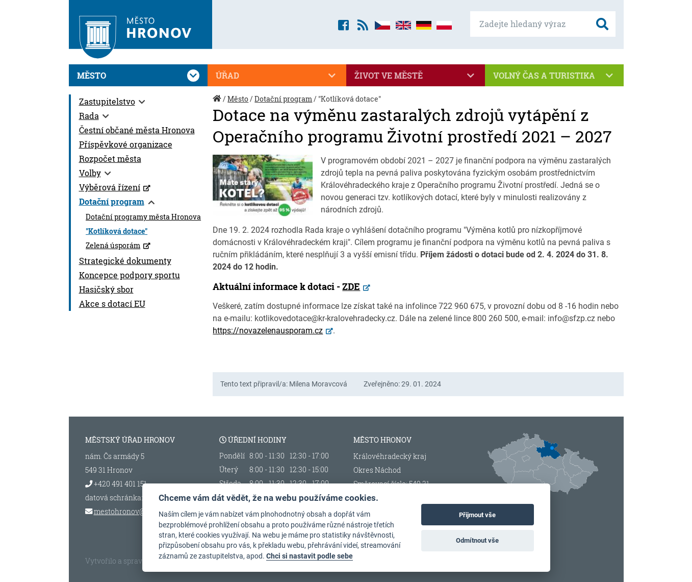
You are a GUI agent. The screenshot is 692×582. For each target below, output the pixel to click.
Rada (89, 115)
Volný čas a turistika (554, 75)
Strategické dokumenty (125, 260)
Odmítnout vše (477, 540)
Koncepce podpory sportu (129, 275)
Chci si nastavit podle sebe (309, 556)
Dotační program (111, 201)
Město (138, 75)
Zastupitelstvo (107, 101)
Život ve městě (415, 75)
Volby (90, 172)
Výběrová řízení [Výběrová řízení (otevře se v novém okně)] (109, 187)
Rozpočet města (110, 158)
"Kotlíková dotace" (116, 231)
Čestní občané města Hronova (137, 130)
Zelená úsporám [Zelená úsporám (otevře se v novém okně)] (113, 245)
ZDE (351, 287)
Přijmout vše (477, 515)
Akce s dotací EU (112, 303)
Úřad (277, 75)
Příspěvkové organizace (125, 144)
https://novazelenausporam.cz (268, 330)
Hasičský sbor (106, 289)
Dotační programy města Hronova (143, 217)
